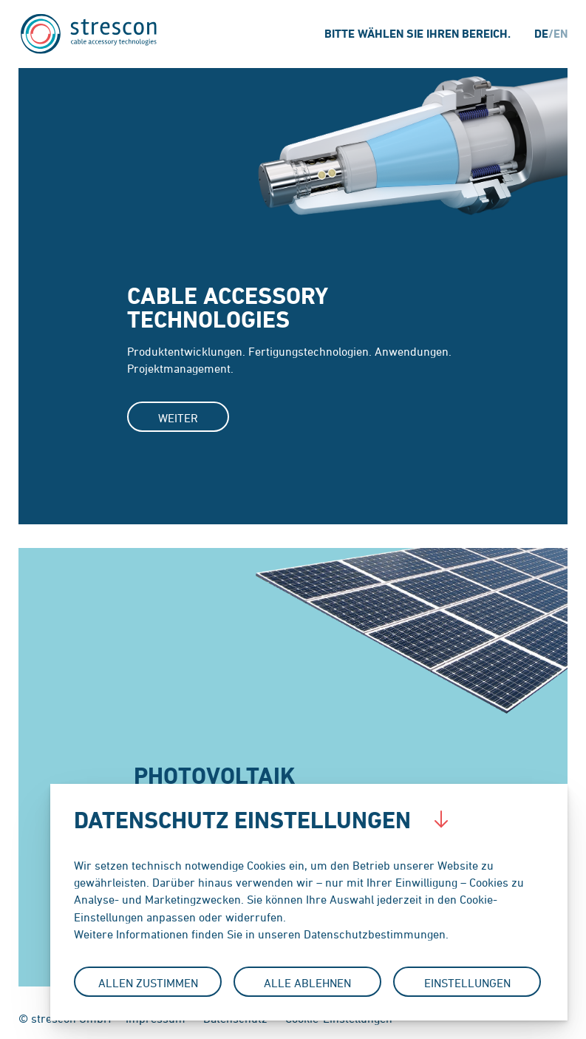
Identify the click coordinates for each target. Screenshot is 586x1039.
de (541, 34)
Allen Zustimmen (148, 982)
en (560, 34)
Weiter (178, 417)
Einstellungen (467, 982)
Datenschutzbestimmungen (375, 934)
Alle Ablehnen (307, 982)
